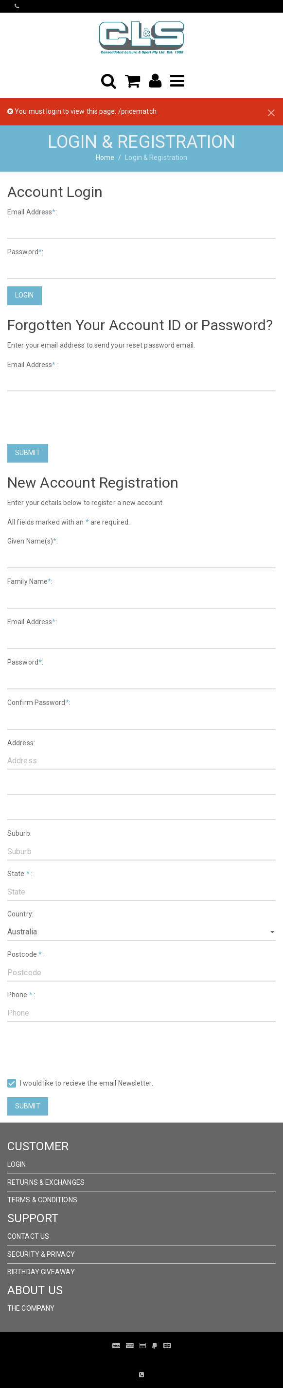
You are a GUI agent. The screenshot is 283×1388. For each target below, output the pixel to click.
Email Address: (32, 212)
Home (105, 157)
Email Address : (33, 365)
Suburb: (19, 833)
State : (20, 874)
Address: (21, 743)
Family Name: (30, 581)
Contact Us (28, 1236)
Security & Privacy (41, 1254)
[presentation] (81, 418)
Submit (27, 453)
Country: (20, 914)
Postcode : (26, 954)
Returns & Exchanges (46, 1182)
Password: (25, 252)
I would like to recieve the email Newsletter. (80, 1083)
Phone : (21, 995)
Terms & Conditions (42, 1200)
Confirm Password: (39, 702)
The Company (30, 1308)
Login (24, 295)
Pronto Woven (135, 1360)
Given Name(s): (32, 541)
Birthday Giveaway (41, 1272)
